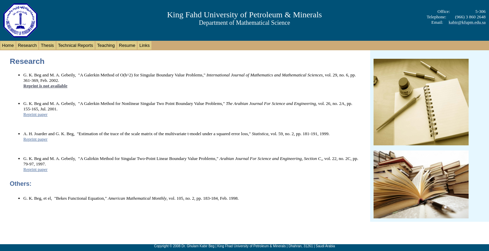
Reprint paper (35, 114)
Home (8, 45)
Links (144, 45)
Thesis (47, 45)
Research (27, 45)
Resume (127, 45)
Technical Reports (75, 45)
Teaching (106, 45)
